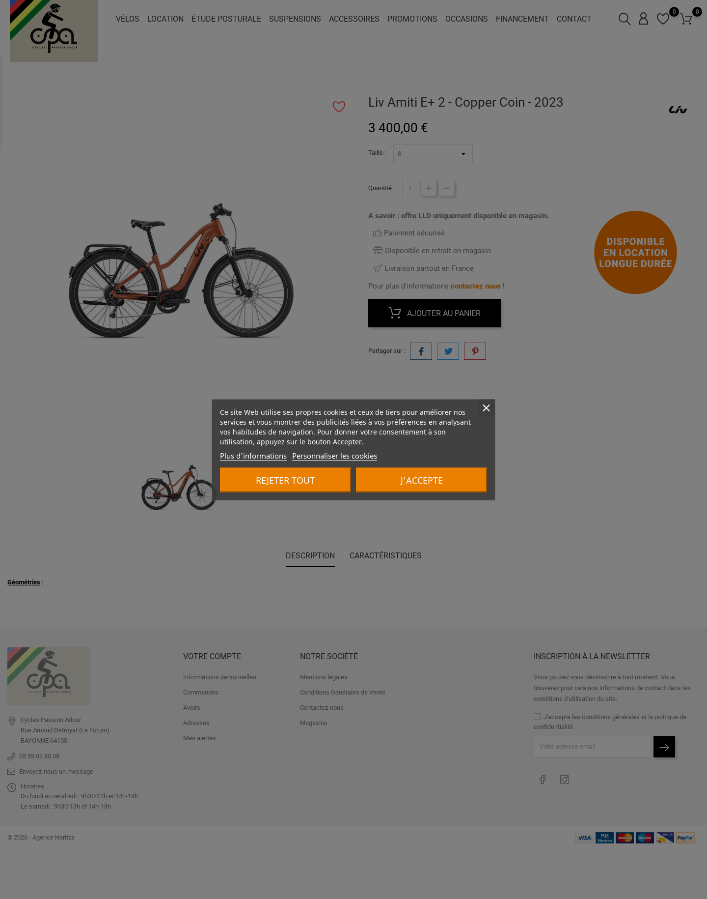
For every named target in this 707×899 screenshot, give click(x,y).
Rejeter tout (285, 480)
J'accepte (422, 480)
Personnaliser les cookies (334, 455)
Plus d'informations (253, 455)
